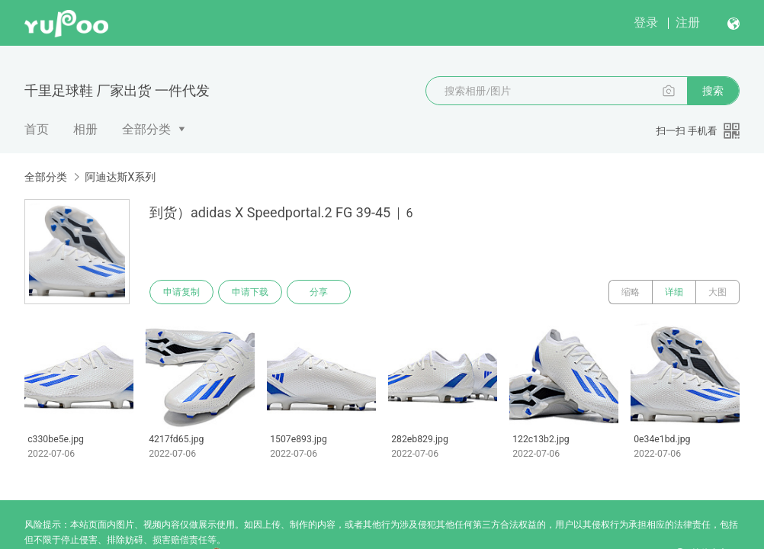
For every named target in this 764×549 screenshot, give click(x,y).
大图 (717, 292)
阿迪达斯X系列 (120, 177)
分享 (319, 292)
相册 (85, 129)
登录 (646, 22)
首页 (36, 129)
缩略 (630, 292)
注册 (688, 22)
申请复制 (181, 292)
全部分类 (146, 129)
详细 (674, 292)
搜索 (713, 91)
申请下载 (250, 292)
